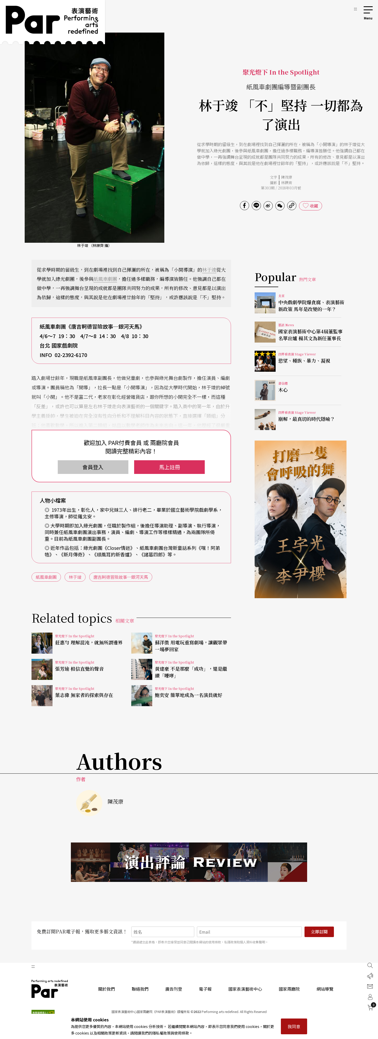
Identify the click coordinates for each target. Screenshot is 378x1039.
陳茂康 (286, 177)
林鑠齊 (286, 182)
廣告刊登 (173, 989)
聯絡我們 (140, 989)
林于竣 (209, 269)
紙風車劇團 (105, 278)
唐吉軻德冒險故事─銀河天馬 (120, 577)
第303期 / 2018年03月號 (281, 187)
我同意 (294, 1026)
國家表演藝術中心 (245, 989)
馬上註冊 (169, 467)
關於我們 (106, 989)
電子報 (205, 989)
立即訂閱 (319, 932)
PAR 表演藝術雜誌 (50, 989)
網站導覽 (325, 989)
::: (355, 8)
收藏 (314, 206)
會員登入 (92, 467)
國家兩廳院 (289, 989)
